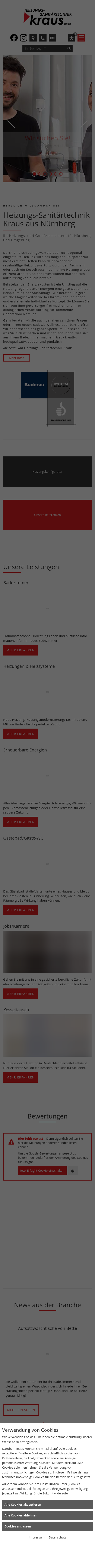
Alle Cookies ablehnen (20, 1515)
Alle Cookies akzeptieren (22, 1504)
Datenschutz (57, 1537)
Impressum (37, 1537)
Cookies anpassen (17, 1526)
